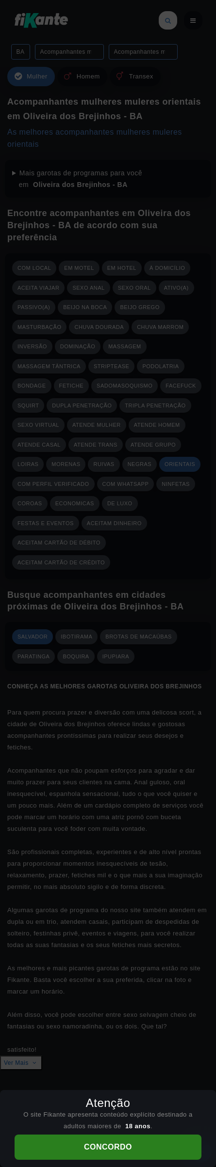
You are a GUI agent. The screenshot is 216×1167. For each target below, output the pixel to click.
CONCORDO (108, 1147)
